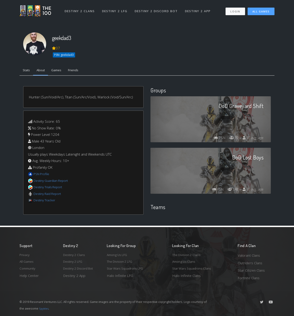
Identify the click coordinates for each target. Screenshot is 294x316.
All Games (261, 9)
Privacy (25, 255)
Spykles (44, 308)
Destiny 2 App (199, 9)
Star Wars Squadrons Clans (193, 270)
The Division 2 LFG (121, 263)
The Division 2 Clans (188, 255)
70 (232, 138)
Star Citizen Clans (251, 270)
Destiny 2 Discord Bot (157, 9)
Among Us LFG (118, 255)
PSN (215, 138)
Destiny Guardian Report (53, 181)
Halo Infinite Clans (186, 278)
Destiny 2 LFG (115, 9)
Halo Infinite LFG (120, 278)
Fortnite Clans (249, 278)
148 (231, 190)
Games (61, 70)
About (43, 70)
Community (28, 270)
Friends (80, 70)
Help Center (29, 278)
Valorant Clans (249, 255)
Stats (27, 70)
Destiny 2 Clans (80, 9)
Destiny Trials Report (50, 188)
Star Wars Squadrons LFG (127, 270)
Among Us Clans (185, 263)
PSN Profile (42, 175)
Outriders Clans (250, 263)
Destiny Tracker (46, 201)
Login (235, 9)
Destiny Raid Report (49, 194)
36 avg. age (252, 138)
